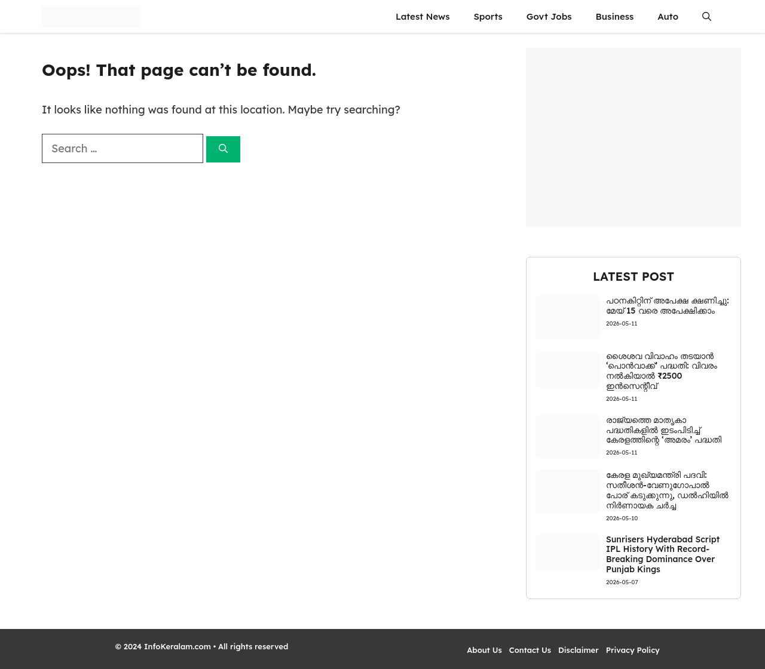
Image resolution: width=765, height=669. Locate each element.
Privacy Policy (633, 650)
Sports (487, 16)
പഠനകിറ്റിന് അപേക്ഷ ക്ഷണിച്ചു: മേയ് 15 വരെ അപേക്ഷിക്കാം (667, 305)
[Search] (223, 149)
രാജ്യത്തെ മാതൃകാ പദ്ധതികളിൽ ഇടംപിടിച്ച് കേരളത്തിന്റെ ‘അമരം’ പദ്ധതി (663, 430)
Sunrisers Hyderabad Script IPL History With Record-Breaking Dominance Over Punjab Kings (663, 554)
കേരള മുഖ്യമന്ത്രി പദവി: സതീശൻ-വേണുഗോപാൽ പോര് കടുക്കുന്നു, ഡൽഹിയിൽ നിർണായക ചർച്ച (667, 489)
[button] (706, 16)
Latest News (422, 16)
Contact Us (530, 650)
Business (615, 16)
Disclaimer (578, 650)
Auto (667, 16)
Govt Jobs (549, 16)
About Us (484, 650)
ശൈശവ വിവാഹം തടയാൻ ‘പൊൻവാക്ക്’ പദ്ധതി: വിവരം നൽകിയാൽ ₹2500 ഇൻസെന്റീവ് (661, 371)
